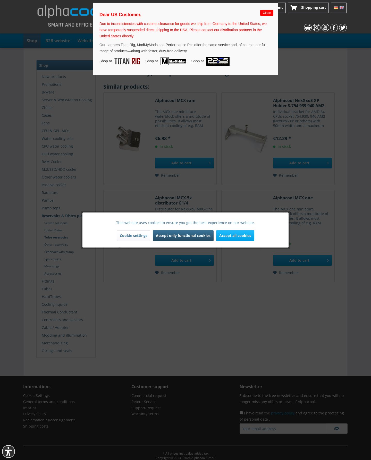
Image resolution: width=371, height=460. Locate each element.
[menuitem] (308, 8)
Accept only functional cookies (183, 235)
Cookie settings (133, 235)
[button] (8, 451)
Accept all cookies (235, 235)
